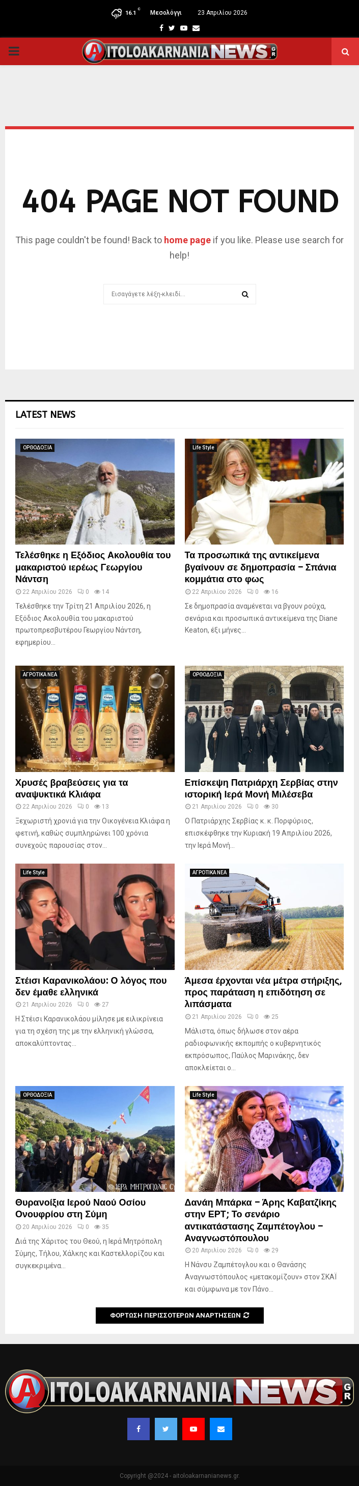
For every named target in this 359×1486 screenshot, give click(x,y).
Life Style (203, 447)
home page (187, 240)
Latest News (45, 414)
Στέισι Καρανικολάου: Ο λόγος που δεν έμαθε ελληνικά (91, 986)
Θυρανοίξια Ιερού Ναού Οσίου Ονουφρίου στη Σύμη (80, 1208)
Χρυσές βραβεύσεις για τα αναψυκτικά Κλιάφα (71, 788)
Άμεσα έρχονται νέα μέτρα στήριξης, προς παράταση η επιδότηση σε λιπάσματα (263, 992)
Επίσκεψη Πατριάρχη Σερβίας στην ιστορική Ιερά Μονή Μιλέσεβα (261, 788)
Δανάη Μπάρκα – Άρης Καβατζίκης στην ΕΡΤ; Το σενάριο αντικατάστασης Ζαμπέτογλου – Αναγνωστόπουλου (261, 1220)
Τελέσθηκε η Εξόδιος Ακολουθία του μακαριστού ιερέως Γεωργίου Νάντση (93, 567)
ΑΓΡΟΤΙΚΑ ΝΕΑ (40, 674)
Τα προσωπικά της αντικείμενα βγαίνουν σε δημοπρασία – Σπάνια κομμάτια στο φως (261, 567)
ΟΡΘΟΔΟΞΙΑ (37, 447)
